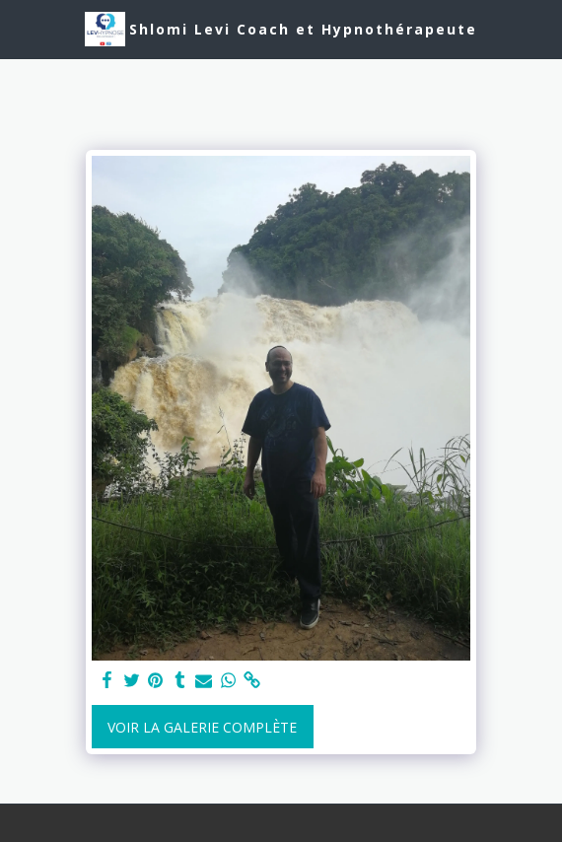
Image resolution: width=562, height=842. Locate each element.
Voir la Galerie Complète (202, 727)
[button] (21, 28)
